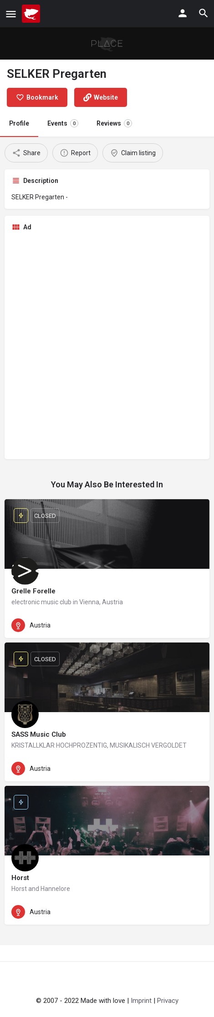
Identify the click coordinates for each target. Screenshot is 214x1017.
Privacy (167, 1001)
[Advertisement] (107, 345)
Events (62, 123)
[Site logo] (32, 14)
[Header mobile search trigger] (203, 13)
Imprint (141, 1001)
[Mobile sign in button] (183, 13)
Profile (19, 123)
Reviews (114, 123)
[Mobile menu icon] (11, 14)
